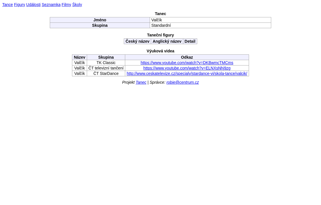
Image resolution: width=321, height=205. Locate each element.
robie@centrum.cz (182, 82)
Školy (77, 4)
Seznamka (51, 4)
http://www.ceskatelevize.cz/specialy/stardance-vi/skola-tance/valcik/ (187, 73)
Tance (7, 4)
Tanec (141, 82)
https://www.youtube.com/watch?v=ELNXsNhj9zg (187, 68)
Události (33, 4)
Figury (19, 4)
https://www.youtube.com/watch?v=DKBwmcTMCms (187, 62)
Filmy (66, 4)
